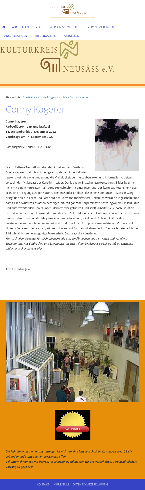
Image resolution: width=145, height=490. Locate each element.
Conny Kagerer (79, 97)
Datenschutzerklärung (90, 484)
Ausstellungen (47, 97)
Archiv (63, 97)
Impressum (61, 484)
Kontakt (43, 484)
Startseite (29, 97)
